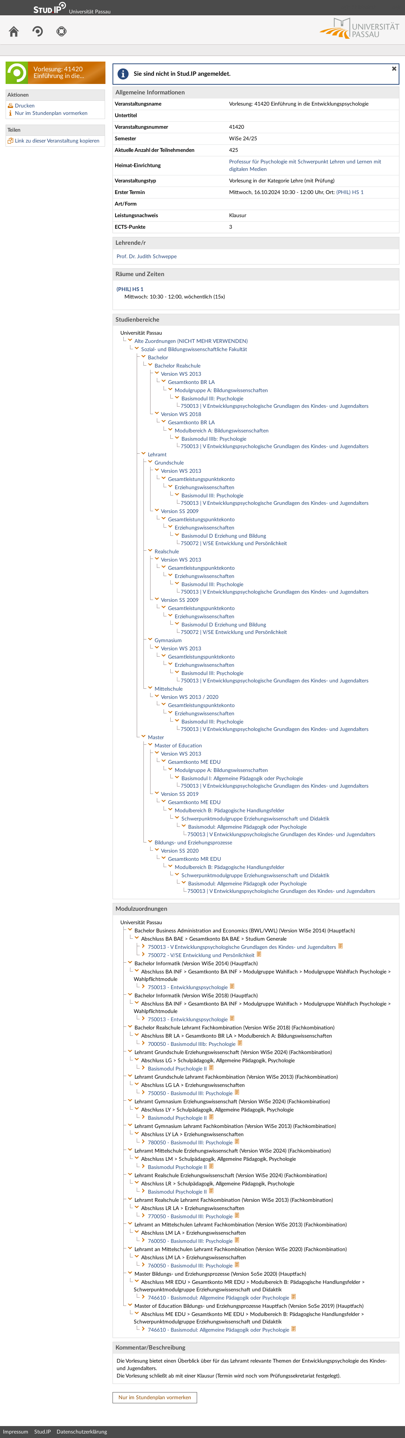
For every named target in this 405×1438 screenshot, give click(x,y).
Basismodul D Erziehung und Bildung (223, 536)
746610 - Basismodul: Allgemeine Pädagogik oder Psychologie (219, 1298)
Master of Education (178, 745)
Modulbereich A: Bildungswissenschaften (222, 431)
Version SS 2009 (180, 511)
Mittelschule (169, 689)
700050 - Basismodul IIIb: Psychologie (192, 1044)
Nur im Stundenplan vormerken (51, 113)
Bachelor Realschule (177, 366)
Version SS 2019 (180, 794)
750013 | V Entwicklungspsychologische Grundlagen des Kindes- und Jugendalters (274, 406)
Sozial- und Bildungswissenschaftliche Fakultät (194, 349)
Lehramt (157, 454)
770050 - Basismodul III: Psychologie (191, 1216)
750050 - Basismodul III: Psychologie (191, 1093)
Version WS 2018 (181, 414)
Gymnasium (168, 640)
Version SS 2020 (180, 851)
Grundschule (169, 463)
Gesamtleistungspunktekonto (201, 479)
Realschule (167, 551)
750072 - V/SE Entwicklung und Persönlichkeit (202, 955)
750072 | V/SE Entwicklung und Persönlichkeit (234, 543)
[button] (394, 69)
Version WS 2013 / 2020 (189, 697)
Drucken (25, 106)
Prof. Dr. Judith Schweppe (147, 256)
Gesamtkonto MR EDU (194, 859)
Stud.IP (42, 1432)
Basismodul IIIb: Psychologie (213, 439)
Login (396, 7)
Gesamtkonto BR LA (191, 382)
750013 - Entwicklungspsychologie (188, 987)
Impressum (15, 1432)
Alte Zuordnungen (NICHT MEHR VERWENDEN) (191, 341)
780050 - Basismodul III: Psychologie (191, 1142)
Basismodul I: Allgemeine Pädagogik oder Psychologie (242, 778)
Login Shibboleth (358, 7)
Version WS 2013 (181, 374)
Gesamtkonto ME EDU (194, 762)
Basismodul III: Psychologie (212, 398)
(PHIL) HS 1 (350, 192)
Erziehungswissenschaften (204, 487)
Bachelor (158, 357)
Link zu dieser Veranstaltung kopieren (57, 141)
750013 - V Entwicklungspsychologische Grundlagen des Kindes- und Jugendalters (243, 947)
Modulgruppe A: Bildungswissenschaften (221, 390)
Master (156, 737)
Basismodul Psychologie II (178, 1069)
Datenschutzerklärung (82, 1432)
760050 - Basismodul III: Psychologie (191, 1241)
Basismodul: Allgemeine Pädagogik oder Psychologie (247, 827)
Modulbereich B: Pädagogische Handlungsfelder (229, 810)
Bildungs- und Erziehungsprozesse (193, 842)
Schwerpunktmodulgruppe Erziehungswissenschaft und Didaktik (255, 819)
